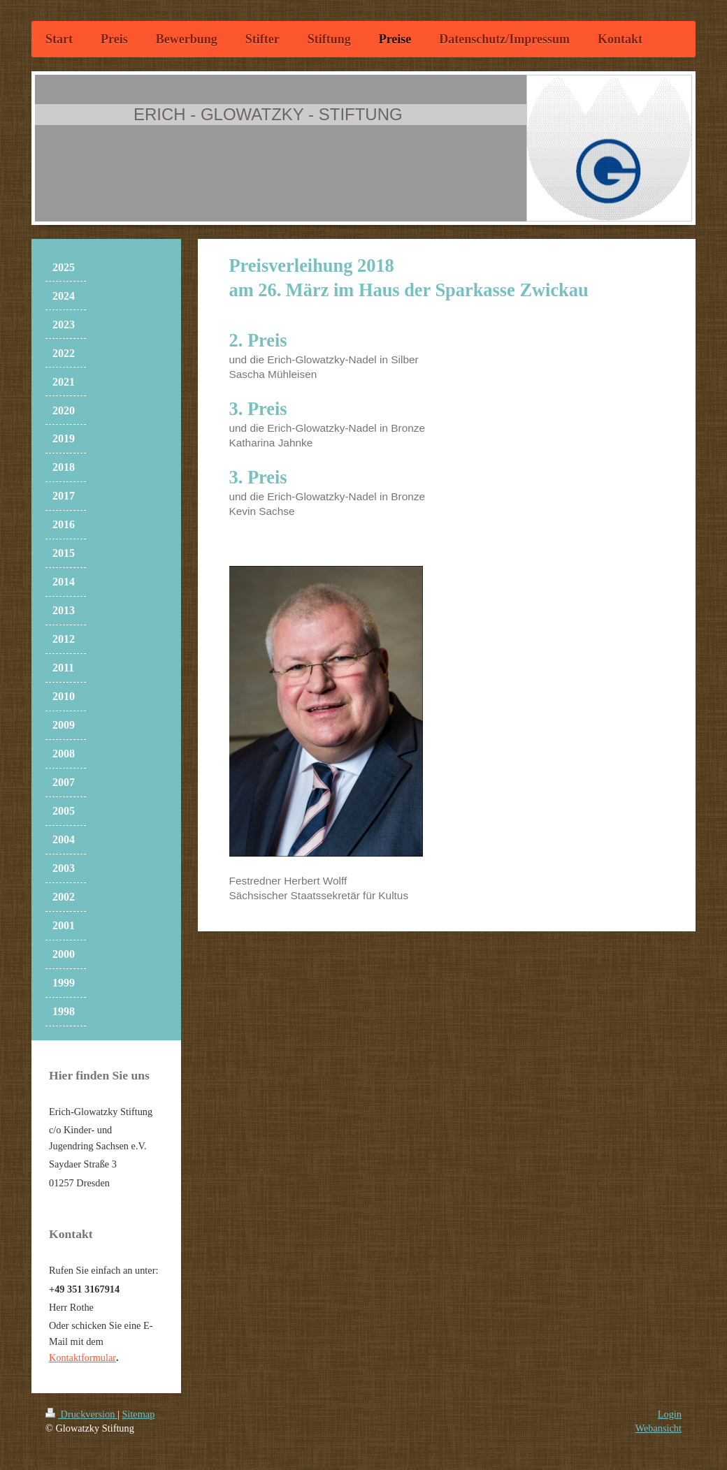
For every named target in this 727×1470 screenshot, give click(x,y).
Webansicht (658, 1428)
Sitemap (138, 1414)
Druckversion (81, 1414)
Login (670, 1414)
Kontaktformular (82, 1357)
